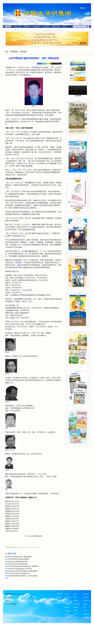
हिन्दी (74, 597)
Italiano (75, 607)
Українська (86, 614)
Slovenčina (86, 600)
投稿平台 (8, 600)
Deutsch (67, 604)
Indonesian (76, 604)
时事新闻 (14, 52)
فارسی (67, 614)
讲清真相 (18, 262)
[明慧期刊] (27, 27)
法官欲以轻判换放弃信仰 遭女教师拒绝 (19, 556)
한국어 (75, 614)
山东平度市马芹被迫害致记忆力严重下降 (19, 568)
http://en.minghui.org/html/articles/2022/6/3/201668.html (27, 547)
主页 (6, 52)
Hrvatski (75, 600)
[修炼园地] (36, 27)
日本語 (75, 610)
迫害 (18, 240)
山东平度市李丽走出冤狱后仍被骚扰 (18, 559)
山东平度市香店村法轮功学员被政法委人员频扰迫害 (23, 566)
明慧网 (34, 67)
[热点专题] (17, 27)
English (67, 607)
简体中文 (59, 597)
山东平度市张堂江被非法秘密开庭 (17, 564)
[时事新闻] (7, 27)
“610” (12, 322)
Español (67, 610)
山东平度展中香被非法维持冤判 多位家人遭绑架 (22, 576)
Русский (85, 597)
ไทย (84, 607)
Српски (85, 604)
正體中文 (59, 594)
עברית (75, 594)
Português (86, 594)
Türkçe (85, 610)
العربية (67, 594)
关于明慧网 (8, 597)
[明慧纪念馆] (56, 27)
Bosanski (67, 597)
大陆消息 (23, 52)
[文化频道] (45, 27)
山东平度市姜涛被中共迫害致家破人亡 (18, 573)
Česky (67, 600)
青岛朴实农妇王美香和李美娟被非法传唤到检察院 (22, 571)
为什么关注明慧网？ (11, 604)
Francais (67, 617)
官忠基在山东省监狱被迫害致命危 (17, 561)
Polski (75, 617)
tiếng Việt (85, 617)
